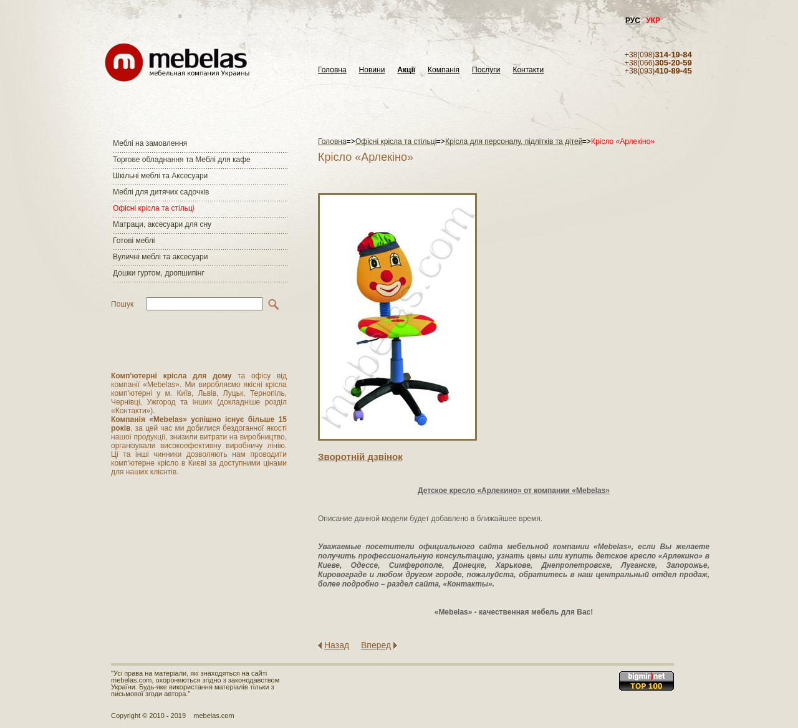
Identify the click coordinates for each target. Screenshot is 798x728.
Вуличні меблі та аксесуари (160, 256)
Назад (336, 645)
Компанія (443, 70)
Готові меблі (134, 240)
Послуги (486, 70)
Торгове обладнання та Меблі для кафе (182, 159)
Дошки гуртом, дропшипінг (158, 273)
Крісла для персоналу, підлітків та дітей (513, 141)
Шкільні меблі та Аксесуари (160, 175)
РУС (632, 20)
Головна (332, 70)
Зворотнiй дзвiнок (360, 456)
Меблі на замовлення (150, 143)
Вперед (376, 645)
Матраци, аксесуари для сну (162, 224)
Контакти (528, 70)
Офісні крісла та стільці (153, 208)
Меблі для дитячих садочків (161, 192)
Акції (406, 70)
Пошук (122, 304)
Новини (372, 70)
